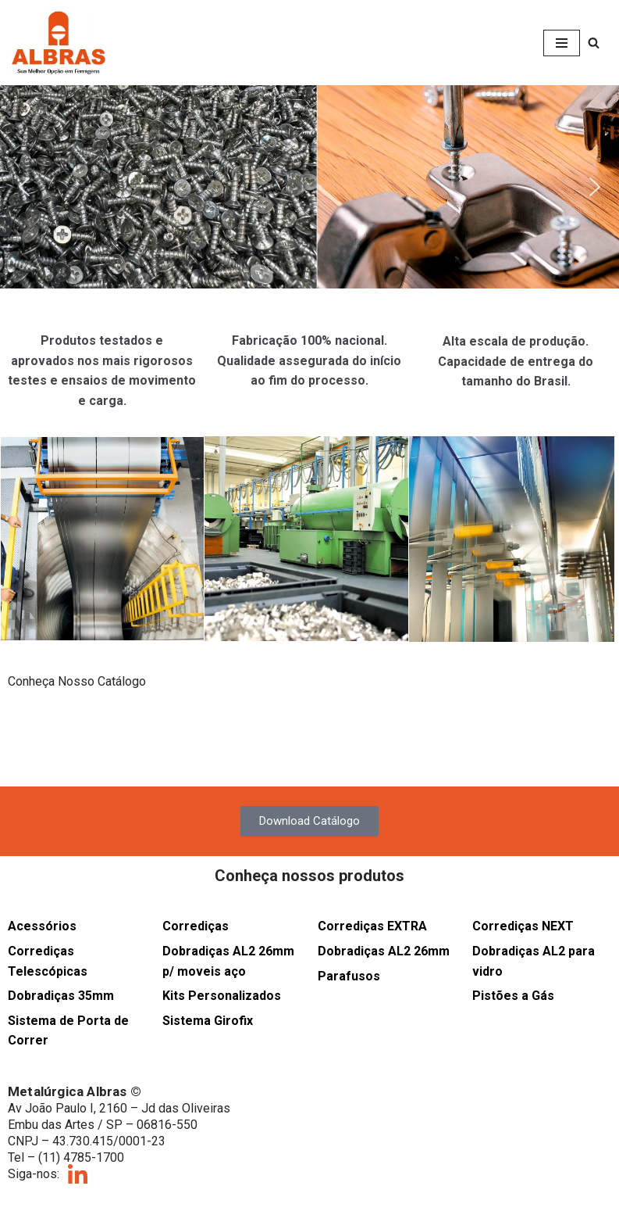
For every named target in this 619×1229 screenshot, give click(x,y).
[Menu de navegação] (561, 43)
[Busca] (593, 42)
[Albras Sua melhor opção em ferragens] (58, 42)
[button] (309, 186)
